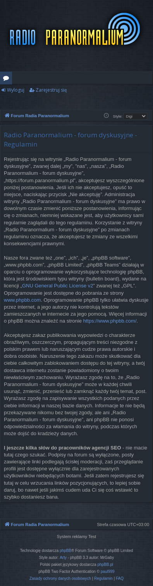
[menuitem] (60, 578)
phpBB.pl (105, 564)
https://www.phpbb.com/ (110, 321)
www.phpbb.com (22, 300)
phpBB (65, 550)
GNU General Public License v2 (57, 286)
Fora (7, 79)
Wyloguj (15, 90)
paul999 (108, 571)
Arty (63, 557)
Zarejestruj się (51, 90)
